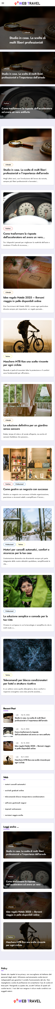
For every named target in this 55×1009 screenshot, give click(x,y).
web (17, 715)
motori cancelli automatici (15, 784)
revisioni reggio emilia (14, 815)
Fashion (6, 103)
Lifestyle (27, 32)
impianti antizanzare (13, 809)
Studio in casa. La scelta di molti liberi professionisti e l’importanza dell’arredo (27, 42)
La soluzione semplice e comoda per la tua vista (25, 618)
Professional (19, 484)
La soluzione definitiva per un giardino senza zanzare (25, 427)
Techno (8, 356)
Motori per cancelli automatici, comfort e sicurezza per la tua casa (26, 551)
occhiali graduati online (14, 790)
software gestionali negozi (15, 803)
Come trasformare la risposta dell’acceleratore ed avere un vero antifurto (27, 110)
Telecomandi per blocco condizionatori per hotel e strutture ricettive (25, 682)
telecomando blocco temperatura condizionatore (24, 796)
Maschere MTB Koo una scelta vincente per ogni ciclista (25, 363)
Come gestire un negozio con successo (25, 489)
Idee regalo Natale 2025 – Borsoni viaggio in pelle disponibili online (23, 299)
